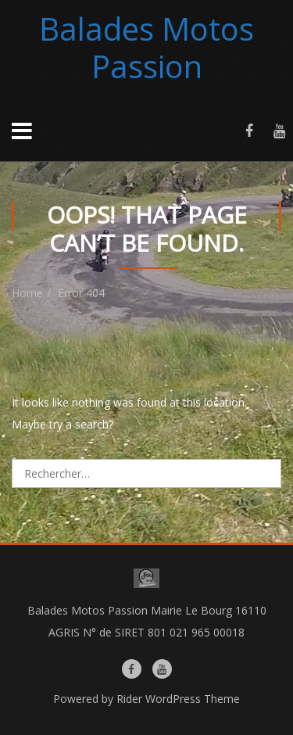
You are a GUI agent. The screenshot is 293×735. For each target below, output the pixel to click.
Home (27, 292)
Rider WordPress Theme (178, 698)
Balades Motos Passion (146, 47)
